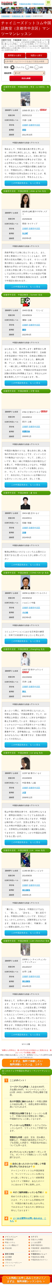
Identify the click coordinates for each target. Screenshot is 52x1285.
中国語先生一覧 (18, 16)
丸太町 (25, 233)
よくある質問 (36, 1242)
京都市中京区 (34, 125)
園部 (24, 330)
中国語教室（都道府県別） (41, 1248)
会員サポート (36, 1251)
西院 (24, 130)
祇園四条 (26, 431)
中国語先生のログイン (39, 1260)
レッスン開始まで (11, 1245)
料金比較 (8, 1248)
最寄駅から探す (14, 55)
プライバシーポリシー (13, 1263)
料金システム (10, 1242)
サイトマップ (10, 1266)
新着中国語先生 (37, 1245)
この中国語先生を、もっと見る (25, 183)
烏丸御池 (26, 890)
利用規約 (8, 1260)
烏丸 (24, 691)
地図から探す (36, 55)
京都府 (28, 16)
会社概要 (8, 1257)
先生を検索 (26, 78)
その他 (25, 612)
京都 (24, 532)
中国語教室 (5, 16)
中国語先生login (38, 4)
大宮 (24, 792)
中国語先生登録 (25, 4)
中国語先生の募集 (37, 1257)
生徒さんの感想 (37, 1240)
